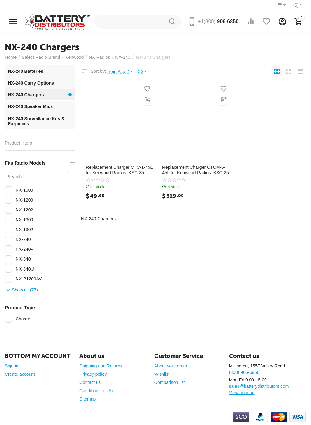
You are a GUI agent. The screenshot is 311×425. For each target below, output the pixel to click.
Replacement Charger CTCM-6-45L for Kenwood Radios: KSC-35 (195, 170)
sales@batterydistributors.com (259, 386)
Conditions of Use (97, 390)
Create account (20, 374)
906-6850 (218, 21)
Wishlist (161, 374)
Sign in (11, 365)
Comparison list (169, 382)
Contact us (90, 382)
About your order (170, 365)
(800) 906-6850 (244, 372)
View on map (242, 392)
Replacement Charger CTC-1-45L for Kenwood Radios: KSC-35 (119, 170)
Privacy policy (93, 374)
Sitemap (87, 398)
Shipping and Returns (100, 365)
